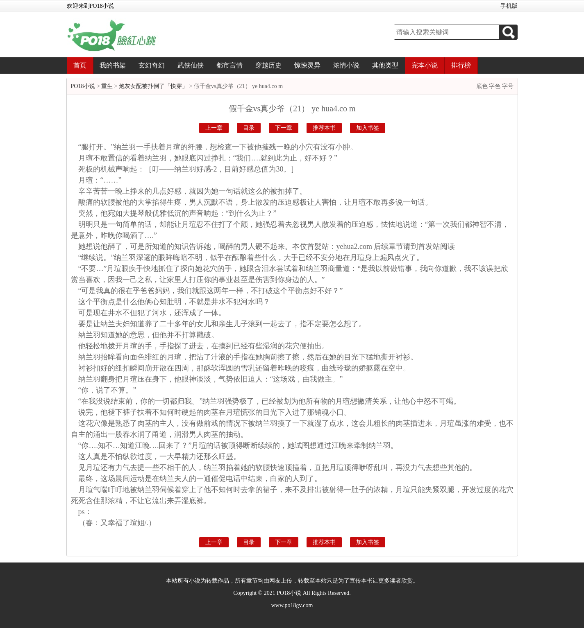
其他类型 (385, 65)
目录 (249, 128)
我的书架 (113, 65)
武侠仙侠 (190, 65)
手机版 (509, 6)
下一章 (283, 128)
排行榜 (461, 65)
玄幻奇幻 (152, 65)
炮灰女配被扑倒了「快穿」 (153, 86)
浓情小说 (346, 65)
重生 (107, 86)
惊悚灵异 (307, 65)
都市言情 (229, 65)
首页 (79, 65)
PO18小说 (83, 86)
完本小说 (424, 65)
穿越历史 (268, 65)
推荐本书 (324, 128)
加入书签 (367, 128)
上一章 (214, 128)
